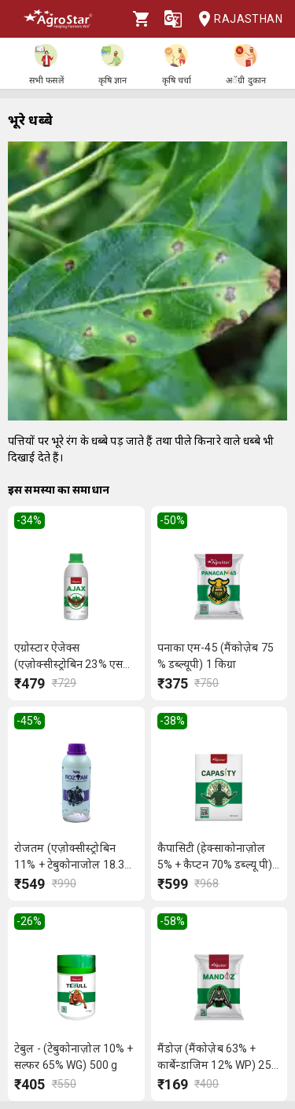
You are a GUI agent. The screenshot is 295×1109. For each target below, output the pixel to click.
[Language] (173, 19)
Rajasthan (235, 19)
